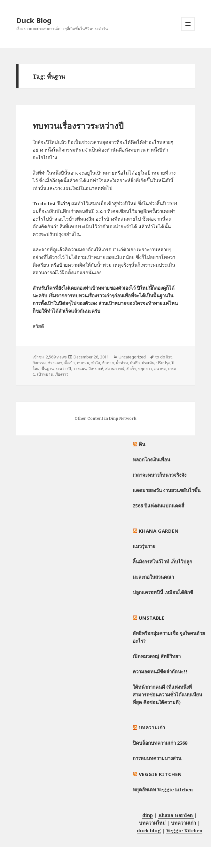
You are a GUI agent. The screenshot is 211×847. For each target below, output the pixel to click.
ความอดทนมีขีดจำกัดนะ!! (160, 671)
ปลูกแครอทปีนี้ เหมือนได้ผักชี (163, 592)
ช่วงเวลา (55, 362)
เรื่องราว (61, 374)
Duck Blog (33, 20)
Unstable (152, 618)
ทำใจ (95, 362)
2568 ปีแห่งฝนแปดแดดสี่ (158, 505)
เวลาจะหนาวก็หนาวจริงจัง (159, 475)
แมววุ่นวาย (144, 546)
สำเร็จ (131, 368)
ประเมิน (148, 362)
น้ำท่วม (122, 362)
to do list (163, 357)
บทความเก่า (152, 727)
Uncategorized (132, 357)
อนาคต (160, 368)
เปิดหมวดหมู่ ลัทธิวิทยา (157, 656)
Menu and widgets (188, 30)
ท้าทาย (108, 362)
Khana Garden (159, 531)
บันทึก (135, 362)
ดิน (142, 444)
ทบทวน (83, 362)
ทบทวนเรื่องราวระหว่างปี (78, 125)
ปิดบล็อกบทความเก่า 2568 (160, 743)
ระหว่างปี (63, 368)
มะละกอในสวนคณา (153, 577)
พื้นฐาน (48, 368)
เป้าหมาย (45, 374)
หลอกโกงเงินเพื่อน (151, 459)
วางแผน (80, 368)
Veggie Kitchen (160, 774)
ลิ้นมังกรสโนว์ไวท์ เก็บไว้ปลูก (162, 561)
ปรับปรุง (163, 362)
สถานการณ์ (114, 368)
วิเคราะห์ (96, 368)
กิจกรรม (39, 362)
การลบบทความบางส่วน (157, 758)
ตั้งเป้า (69, 362)
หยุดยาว (145, 368)
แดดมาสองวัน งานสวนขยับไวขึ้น (166, 490)
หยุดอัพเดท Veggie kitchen (163, 789)
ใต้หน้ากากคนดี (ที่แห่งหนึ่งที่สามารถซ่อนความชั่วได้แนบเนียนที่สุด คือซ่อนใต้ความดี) (167, 694)
